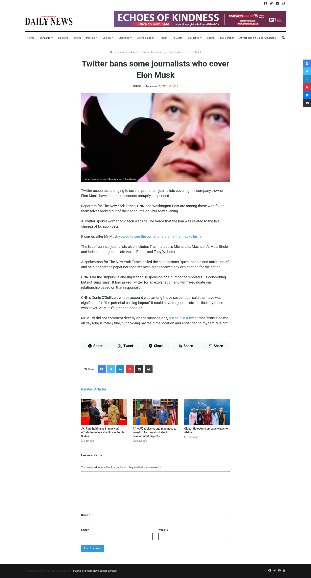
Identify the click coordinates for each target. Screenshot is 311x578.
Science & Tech (145, 37)
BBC (138, 86)
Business (124, 37)
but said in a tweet (183, 318)
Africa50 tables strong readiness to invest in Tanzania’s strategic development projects (154, 432)
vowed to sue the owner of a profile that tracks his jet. (161, 236)
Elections (63, 37)
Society (107, 37)
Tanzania (45, 37)
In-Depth (177, 37)
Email (85, 529)
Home (30, 37)
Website (163, 529)
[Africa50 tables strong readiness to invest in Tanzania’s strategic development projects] (155, 412)
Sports (210, 37)
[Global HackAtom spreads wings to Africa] (207, 412)
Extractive (193, 37)
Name (85, 515)
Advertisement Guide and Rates (257, 37)
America (135, 52)
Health (163, 37)
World (77, 37)
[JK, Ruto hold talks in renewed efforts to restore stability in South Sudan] (104, 412)
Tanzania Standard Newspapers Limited (94, 570)
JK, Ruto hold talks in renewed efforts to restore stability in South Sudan (102, 432)
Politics (90, 37)
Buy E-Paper (227, 37)
